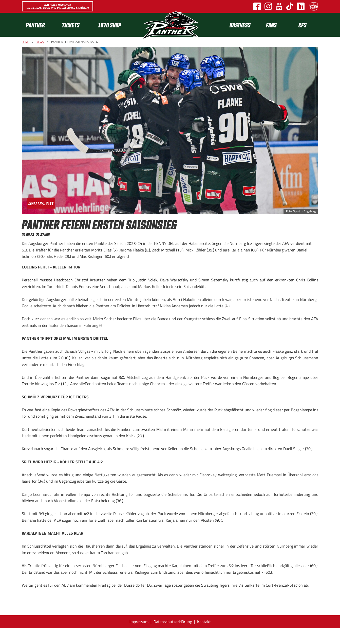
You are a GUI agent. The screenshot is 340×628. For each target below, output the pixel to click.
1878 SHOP (109, 24)
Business (240, 24)
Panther (35, 24)
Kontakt (204, 622)
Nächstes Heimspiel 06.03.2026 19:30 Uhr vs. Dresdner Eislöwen (57, 6)
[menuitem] (40, 25)
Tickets (71, 24)
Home (25, 42)
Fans (271, 24)
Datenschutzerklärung (173, 622)
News (40, 42)
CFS (302, 24)
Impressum (138, 622)
